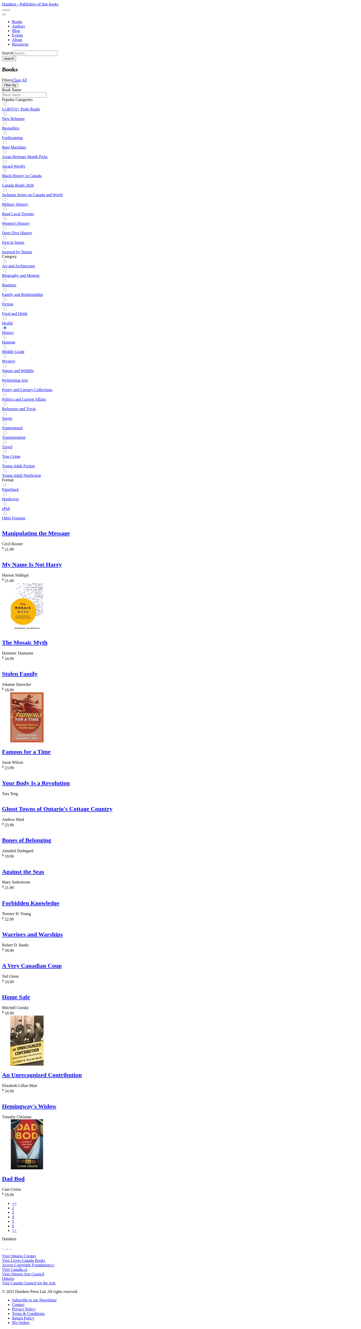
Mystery (8, 361)
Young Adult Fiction (18, 466)
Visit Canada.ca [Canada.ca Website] (14, 1269)
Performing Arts (15, 380)
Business (9, 285)
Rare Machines (14, 147)
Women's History (16, 223)
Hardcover (10, 499)
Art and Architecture (18, 266)
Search (7, 53)
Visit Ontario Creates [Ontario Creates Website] (19, 1256)
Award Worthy (13, 166)
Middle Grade (13, 352)
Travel (7, 447)
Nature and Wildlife (18, 371)
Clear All (19, 80)
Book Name (11, 90)
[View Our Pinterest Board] (9, 1247)
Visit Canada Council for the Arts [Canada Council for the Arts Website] (29, 1283)
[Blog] (16, 31)
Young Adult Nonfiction (21, 475)
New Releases (13, 119)
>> (14, 1230)
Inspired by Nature (17, 252)
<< (14, 1203)
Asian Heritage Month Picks (25, 157)
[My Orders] (21, 1322)
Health (7, 323)
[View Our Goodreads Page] (11, 1247)
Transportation (14, 437)
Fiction (7, 304)
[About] (17, 40)
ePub (6, 508)
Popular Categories (17, 99)
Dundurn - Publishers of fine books (30, 4)
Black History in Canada (22, 176)
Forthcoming (12, 138)
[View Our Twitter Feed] (4, 1247)
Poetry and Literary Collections (27, 390)
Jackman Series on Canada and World (32, 195)
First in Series (13, 242)
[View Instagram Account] (7, 1247)
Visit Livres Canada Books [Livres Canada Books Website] (23, 1260)
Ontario (8, 1278)
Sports (7, 418)
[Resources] (20, 44)
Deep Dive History (17, 233)
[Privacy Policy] (24, 1309)
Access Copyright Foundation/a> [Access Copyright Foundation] (28, 1265)
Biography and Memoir (21, 275)
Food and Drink (14, 313)
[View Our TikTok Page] (6, 1247)
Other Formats (13, 518)
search (9, 58)
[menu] (4, 14)
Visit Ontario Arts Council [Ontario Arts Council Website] (23, 1274)
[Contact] (18, 1304)
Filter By (10, 85)
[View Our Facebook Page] (2, 1247)
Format (8, 480)
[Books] (17, 22)
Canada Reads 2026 (18, 185)
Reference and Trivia (19, 409)
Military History (15, 204)
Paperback (10, 489)
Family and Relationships (22, 294)
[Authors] (18, 26)
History (8, 332)
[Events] (17, 35)
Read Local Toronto (18, 214)
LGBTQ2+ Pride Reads (21, 109)
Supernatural (12, 428)
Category (9, 256)
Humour (8, 342)
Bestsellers (10, 128)
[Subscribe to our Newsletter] (34, 1300)
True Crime (11, 456)
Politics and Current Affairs (24, 399)
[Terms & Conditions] (28, 1313)
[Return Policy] (23, 1318)
